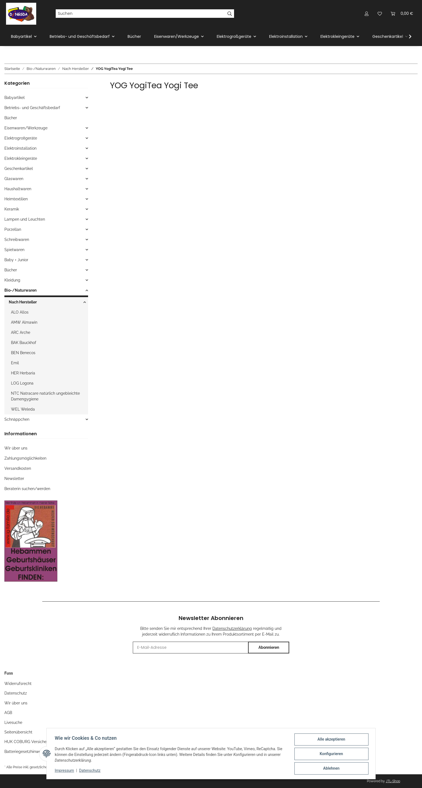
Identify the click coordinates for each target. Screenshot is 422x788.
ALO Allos (20, 312)
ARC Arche (20, 332)
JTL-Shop (393, 781)
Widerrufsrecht (18, 683)
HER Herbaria (23, 373)
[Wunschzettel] (379, 13)
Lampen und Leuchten (24, 219)
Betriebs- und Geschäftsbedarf (32, 108)
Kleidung (12, 280)
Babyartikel (14, 97)
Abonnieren (268, 647)
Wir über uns (15, 448)
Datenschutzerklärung (232, 628)
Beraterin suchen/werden (27, 489)
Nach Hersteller (23, 302)
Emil (15, 363)
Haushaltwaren (17, 189)
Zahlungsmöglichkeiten (25, 458)
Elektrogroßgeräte (20, 138)
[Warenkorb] (402, 13)
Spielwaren (14, 250)
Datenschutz (90, 771)
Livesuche (13, 722)
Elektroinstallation (20, 148)
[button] (366, 13)
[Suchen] (140, 13)
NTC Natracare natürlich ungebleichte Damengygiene (45, 396)
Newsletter (14, 478)
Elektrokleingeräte (20, 158)
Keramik (11, 209)
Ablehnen (330, 768)
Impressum (65, 771)
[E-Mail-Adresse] (190, 647)
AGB (8, 712)
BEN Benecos (23, 353)
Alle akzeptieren (330, 740)
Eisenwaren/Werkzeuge (25, 128)
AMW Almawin (24, 322)
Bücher (10, 118)
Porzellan (12, 229)
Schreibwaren (16, 239)
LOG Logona (22, 383)
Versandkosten (17, 468)
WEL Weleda (23, 409)
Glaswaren (13, 179)
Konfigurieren (330, 754)
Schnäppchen (16, 419)
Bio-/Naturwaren (20, 290)
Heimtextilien (16, 199)
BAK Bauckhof (23, 342)
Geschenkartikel (18, 168)
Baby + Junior (16, 260)
